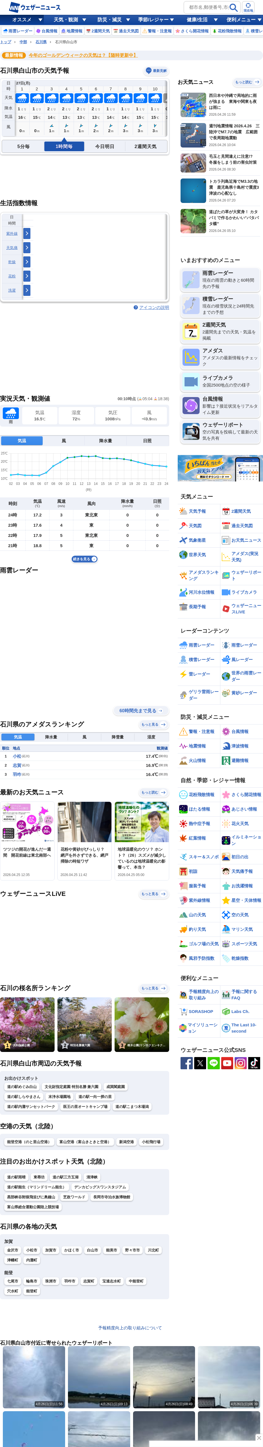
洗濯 (12, 290)
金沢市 (12, 1250)
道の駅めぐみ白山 (22, 1087)
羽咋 (17, 774)
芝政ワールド (74, 1197)
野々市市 (132, 1250)
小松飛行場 (151, 1142)
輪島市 (31, 1281)
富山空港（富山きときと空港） (85, 1142)
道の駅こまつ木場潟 (132, 1107)
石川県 (41, 42)
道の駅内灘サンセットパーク (31, 1107)
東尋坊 (39, 1177)
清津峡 (92, 1177)
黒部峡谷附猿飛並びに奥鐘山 (31, 1197)
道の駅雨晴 (16, 1177)
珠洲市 (50, 1281)
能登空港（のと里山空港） (29, 1142)
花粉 (12, 276)
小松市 (31, 1250)
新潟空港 (126, 1142)
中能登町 (136, 1281)
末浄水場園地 (59, 1097)
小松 (17, 756)
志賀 (17, 765)
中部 (23, 42)
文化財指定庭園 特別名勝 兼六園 (71, 1087)
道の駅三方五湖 (65, 1177)
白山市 (92, 1250)
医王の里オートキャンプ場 (85, 1107)
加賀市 (50, 1250)
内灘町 (31, 1260)
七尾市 (12, 1281)
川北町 (153, 1250)
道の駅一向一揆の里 (95, 1097)
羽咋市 (69, 1281)
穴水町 (12, 1291)
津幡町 (12, 1260)
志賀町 (88, 1281)
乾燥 (12, 262)
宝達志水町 (111, 1281)
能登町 (31, 1291)
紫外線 (12, 233)
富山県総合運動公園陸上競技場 (33, 1207)
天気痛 (12, 248)
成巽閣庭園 (115, 1087)
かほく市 (71, 1250)
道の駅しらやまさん (23, 1097)
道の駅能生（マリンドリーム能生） (36, 1187)
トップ (5, 42)
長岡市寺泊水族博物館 (111, 1197)
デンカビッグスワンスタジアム (100, 1187)
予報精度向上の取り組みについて (130, 1327)
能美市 (111, 1250)
